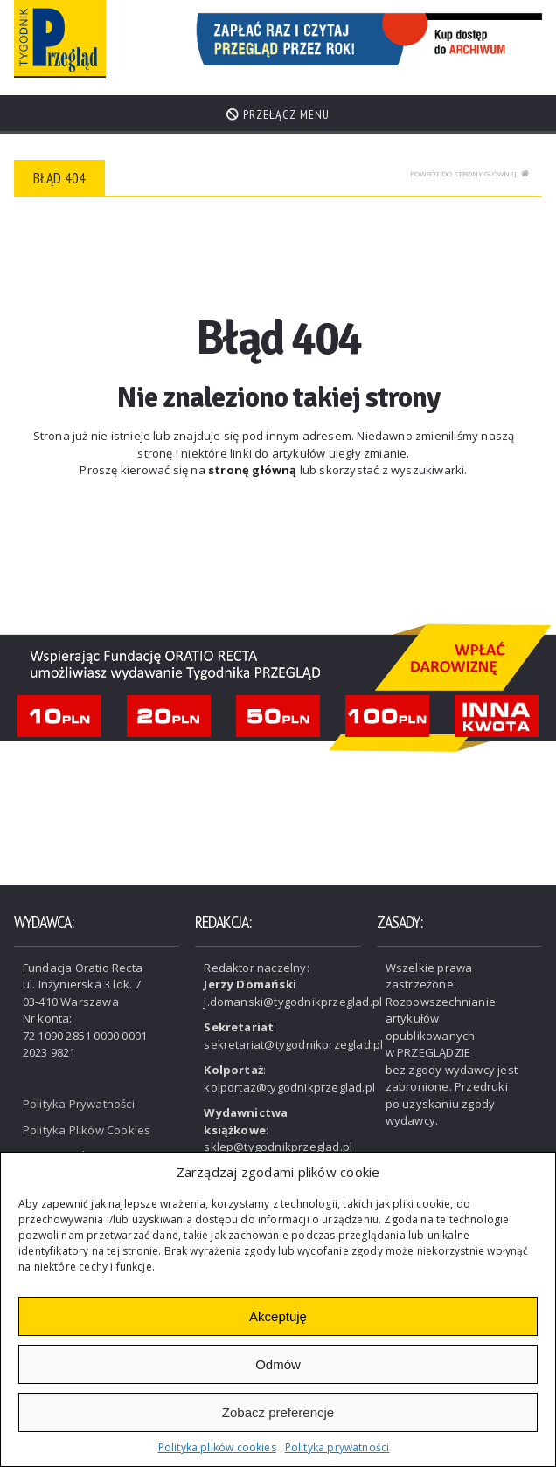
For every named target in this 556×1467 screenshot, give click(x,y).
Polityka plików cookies (217, 1447)
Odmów (278, 1364)
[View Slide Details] (365, 39)
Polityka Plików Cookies (87, 1130)
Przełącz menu (278, 114)
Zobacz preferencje (278, 1412)
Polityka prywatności (337, 1447)
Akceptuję (278, 1316)
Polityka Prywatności (79, 1104)
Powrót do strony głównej (469, 173)
